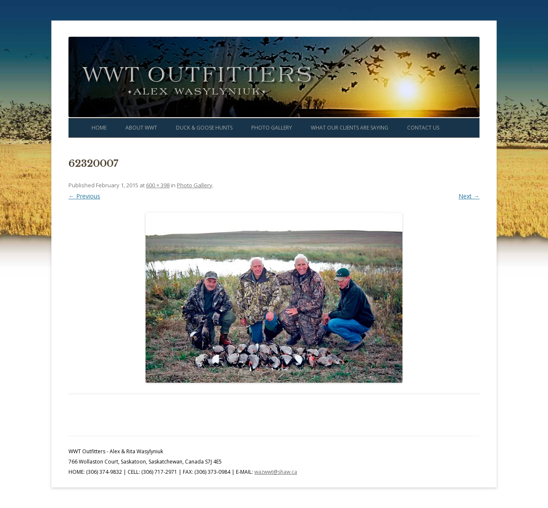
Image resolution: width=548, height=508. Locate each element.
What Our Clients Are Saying (349, 127)
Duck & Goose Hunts (204, 127)
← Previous (84, 196)
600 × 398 (158, 185)
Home (99, 127)
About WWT (141, 127)
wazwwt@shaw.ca (275, 472)
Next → (469, 196)
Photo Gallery (271, 127)
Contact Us (423, 127)
